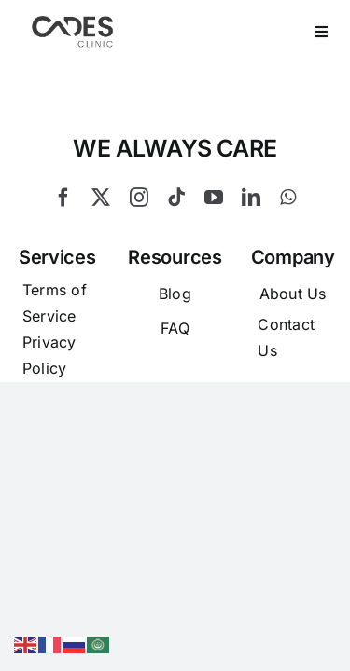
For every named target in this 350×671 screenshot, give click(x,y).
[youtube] (213, 244)
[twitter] (100, 244)
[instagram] (139, 244)
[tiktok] (176, 244)
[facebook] (63, 244)
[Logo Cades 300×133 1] (73, 20)
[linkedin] (251, 244)
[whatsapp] (288, 244)
